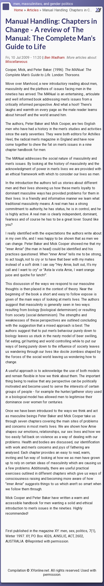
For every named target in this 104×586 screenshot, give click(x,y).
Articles (33, 10)
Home (18, 10)
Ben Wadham (55, 57)
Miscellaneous (16, 62)
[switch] (99, 3)
